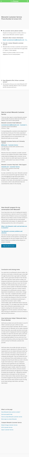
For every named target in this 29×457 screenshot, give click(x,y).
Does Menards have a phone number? (10, 412)
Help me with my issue (8, 246)
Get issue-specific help (6, 414)
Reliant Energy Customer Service (9, 425)
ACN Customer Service (6, 427)
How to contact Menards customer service (11, 416)
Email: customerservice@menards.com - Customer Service (15, 40)
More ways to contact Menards (9, 419)
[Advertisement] (14, 67)
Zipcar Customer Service (7, 429)
